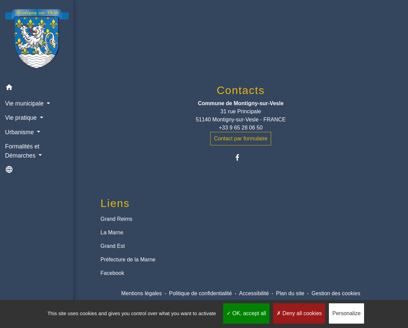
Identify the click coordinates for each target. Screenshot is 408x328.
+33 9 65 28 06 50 (240, 128)
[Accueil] (36, 40)
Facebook (112, 273)
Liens (115, 203)
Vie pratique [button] (21, 117)
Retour (241, 46)
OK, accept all (246, 313)
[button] (36, 88)
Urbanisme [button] (20, 132)
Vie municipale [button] (25, 103)
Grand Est (112, 246)
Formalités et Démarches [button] (22, 151)
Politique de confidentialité (200, 293)
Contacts (241, 90)
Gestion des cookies (336, 293)
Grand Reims (116, 219)
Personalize (346, 313)
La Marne (111, 232)
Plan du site (290, 293)
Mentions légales (141, 293)
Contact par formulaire (240, 138)
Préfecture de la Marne (127, 259)
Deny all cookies (299, 313)
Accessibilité (254, 293)
